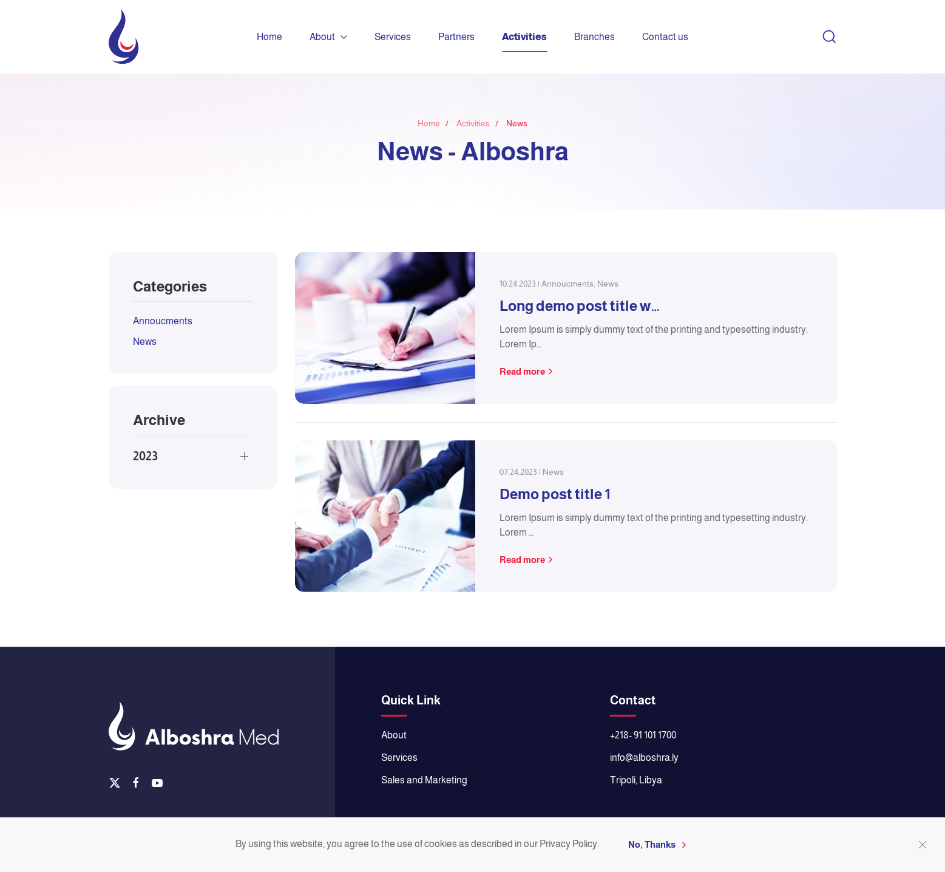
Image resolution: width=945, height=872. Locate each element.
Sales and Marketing (424, 780)
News (145, 341)
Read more (522, 371)
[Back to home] (124, 36)
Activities (524, 37)
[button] (829, 37)
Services (392, 37)
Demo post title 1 (555, 494)
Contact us (665, 37)
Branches (594, 37)
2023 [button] (145, 456)
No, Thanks (652, 844)
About (394, 735)
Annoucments (162, 321)
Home (269, 37)
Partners (456, 37)
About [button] (328, 37)
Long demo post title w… (580, 306)
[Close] (922, 844)
